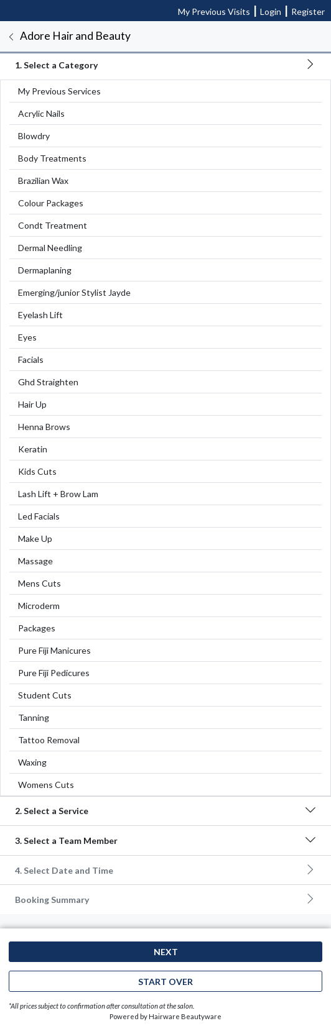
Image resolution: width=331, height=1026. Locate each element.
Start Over (165, 981)
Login (270, 11)
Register (308, 11)
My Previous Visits (214, 11)
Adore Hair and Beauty (75, 35)
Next (166, 951)
